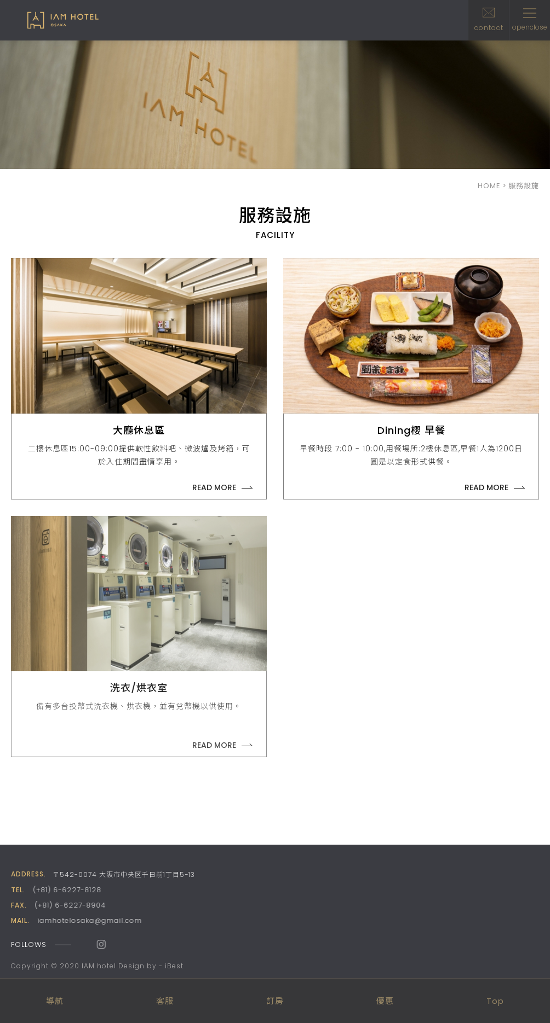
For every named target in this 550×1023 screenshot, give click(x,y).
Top (495, 1001)
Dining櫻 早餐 (411, 430)
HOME (489, 186)
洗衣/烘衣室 (139, 688)
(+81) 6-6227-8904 (69, 905)
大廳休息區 (139, 430)
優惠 (385, 1001)
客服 (165, 1001)
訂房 (275, 1001)
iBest (174, 965)
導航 (55, 1001)
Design (131, 965)
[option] (275, 104)
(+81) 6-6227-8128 (66, 889)
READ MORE (214, 487)
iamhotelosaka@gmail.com (88, 920)
